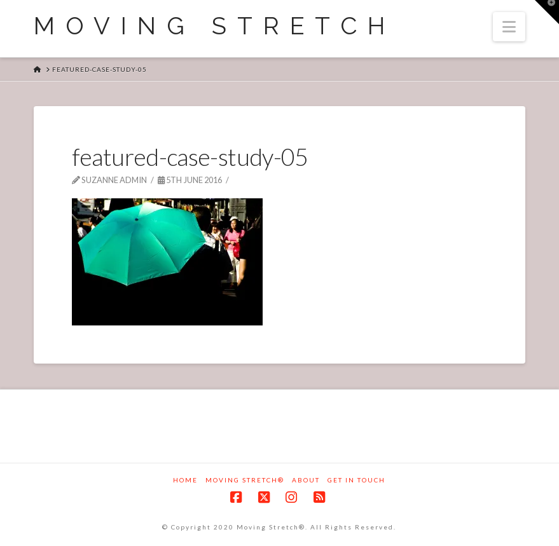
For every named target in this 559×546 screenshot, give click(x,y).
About (306, 480)
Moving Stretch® (244, 480)
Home (185, 480)
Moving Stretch (215, 26)
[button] (509, 26)
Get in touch (356, 480)
